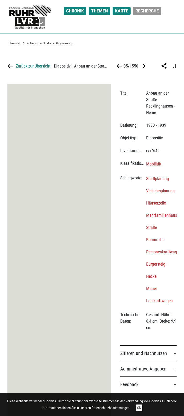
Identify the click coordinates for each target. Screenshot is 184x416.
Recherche (147, 11)
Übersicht (14, 43)
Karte (121, 11)
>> (142, 66)
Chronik (75, 11)
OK (139, 408)
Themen (99, 11)
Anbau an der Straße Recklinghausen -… (50, 43)
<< (119, 66)
